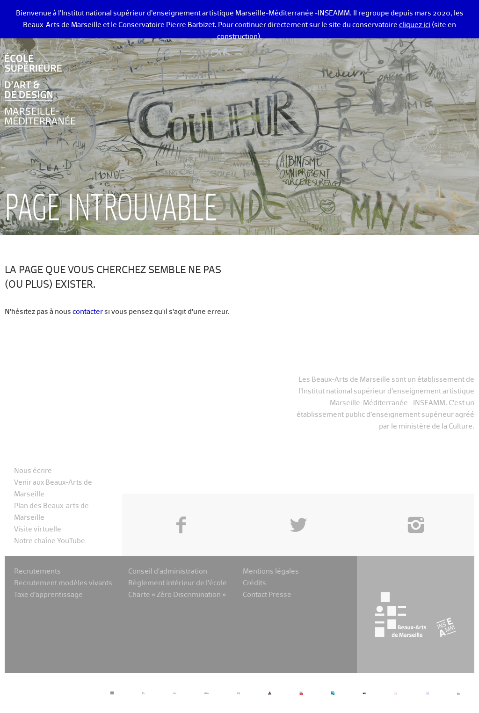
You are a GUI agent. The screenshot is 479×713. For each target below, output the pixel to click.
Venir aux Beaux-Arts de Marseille (53, 488)
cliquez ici (414, 25)
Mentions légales (271, 571)
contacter (88, 311)
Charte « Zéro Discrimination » (177, 594)
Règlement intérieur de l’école (177, 583)
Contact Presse (267, 594)
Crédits (254, 583)
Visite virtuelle (37, 529)
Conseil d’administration (167, 571)
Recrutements (37, 571)
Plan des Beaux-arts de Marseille (51, 511)
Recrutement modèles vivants (63, 583)
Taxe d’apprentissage (48, 594)
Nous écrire (33, 470)
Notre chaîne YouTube (49, 541)
